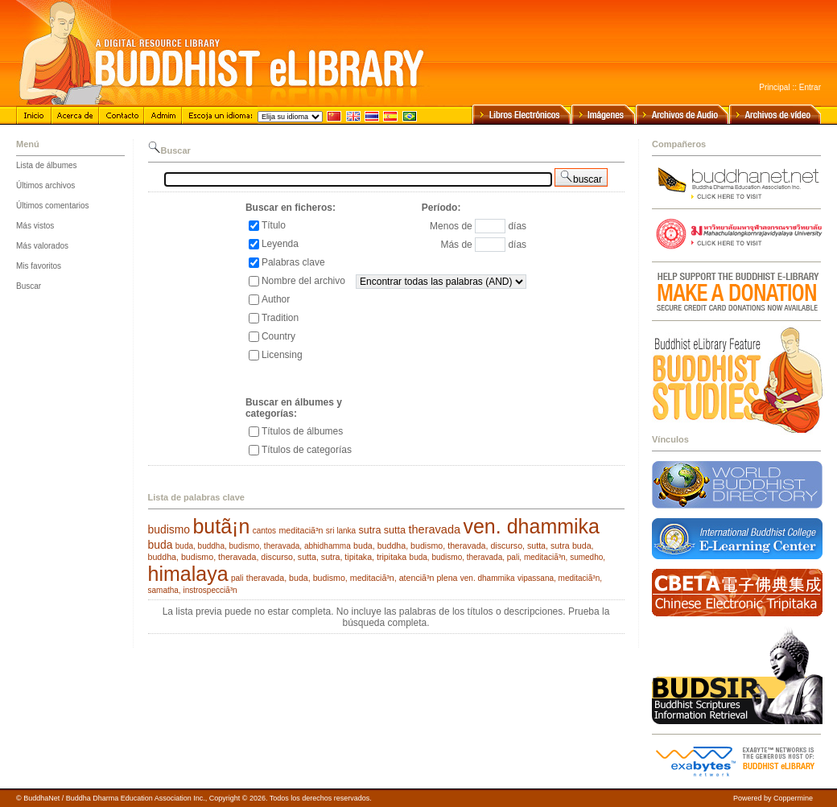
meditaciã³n (300, 530)
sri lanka (341, 530)
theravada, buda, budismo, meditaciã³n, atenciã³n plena (352, 578)
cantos (264, 530)
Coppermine (793, 798)
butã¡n (220, 526)
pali (237, 578)
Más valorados (42, 245)
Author (276, 299)
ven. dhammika (531, 526)
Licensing (282, 354)
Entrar (810, 87)
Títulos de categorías (307, 449)
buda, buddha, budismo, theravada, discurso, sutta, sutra (461, 545)
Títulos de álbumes (302, 431)
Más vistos (35, 225)
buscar (581, 177)
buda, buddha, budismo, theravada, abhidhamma (263, 545)
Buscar (28, 286)
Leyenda (280, 243)
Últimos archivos (45, 185)
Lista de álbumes (46, 165)
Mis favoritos (38, 265)
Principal (774, 87)
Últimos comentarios (52, 205)
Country (278, 336)
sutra (369, 530)
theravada (434, 529)
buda (160, 544)
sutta (395, 530)
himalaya (188, 573)
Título (274, 225)
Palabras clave (293, 262)
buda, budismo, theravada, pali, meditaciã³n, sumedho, (507, 557)
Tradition (280, 317)
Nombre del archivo (303, 280)
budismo (169, 529)
